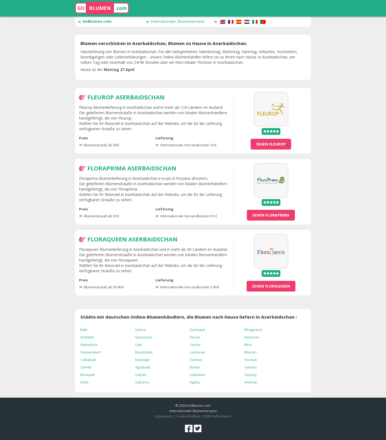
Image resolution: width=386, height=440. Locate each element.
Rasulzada (144, 352)
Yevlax (195, 344)
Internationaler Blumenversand (175, 21)
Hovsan (250, 359)
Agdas (195, 382)
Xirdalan (87, 337)
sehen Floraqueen (271, 286)
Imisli (84, 382)
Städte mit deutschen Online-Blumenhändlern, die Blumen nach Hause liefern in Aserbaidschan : (188, 317)
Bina (248, 344)
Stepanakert (90, 352)
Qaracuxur (144, 337)
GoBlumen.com (95, 21)
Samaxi (250, 367)
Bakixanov (89, 344)
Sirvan (195, 337)
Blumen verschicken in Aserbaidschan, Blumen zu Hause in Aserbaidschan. (163, 43)
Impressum (163, 416)
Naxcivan (251, 337)
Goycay (250, 374)
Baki (83, 329)
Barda (195, 367)
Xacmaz (196, 359)
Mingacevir (253, 329)
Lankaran (197, 352)
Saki (138, 344)
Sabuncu (142, 382)
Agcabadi (142, 367)
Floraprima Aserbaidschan (131, 168)
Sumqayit (197, 329)
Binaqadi (87, 374)
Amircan (251, 382)
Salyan (140, 374)
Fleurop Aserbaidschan (126, 97)
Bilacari (250, 352)
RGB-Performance (217, 416)
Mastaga (142, 359)
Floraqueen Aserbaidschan (132, 239)
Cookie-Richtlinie (188, 416)
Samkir (86, 367)
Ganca (140, 329)
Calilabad (88, 359)
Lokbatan (197, 374)
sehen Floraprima (271, 215)
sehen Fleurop (271, 144)
